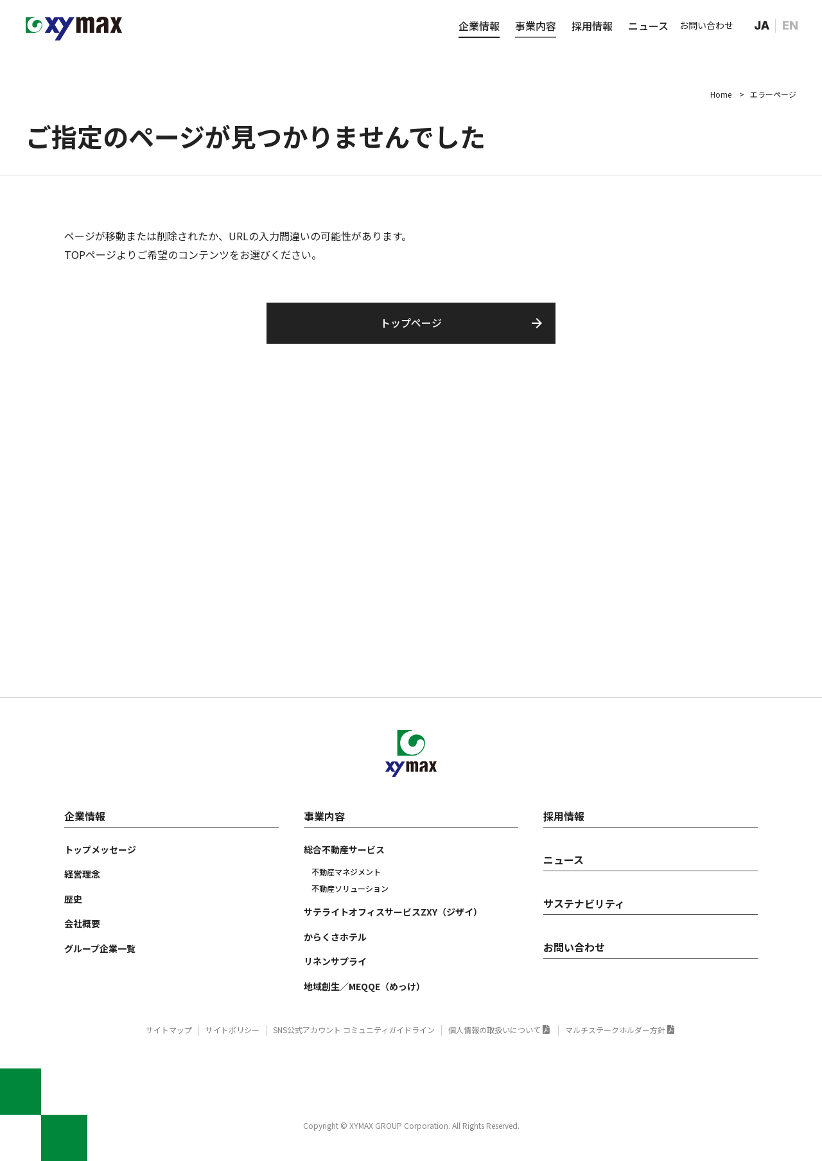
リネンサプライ (335, 961)
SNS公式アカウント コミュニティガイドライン (354, 1029)
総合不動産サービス (344, 849)
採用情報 (592, 25)
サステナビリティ (584, 903)
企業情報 (479, 25)
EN (790, 25)
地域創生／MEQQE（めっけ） (364, 986)
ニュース (648, 25)
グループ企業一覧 (100, 948)
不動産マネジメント (346, 871)
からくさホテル (335, 936)
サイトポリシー (232, 1029)
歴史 (73, 898)
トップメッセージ (100, 849)
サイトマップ (169, 1029)
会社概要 (82, 923)
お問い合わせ (706, 25)
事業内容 (535, 25)
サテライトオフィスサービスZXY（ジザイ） (393, 911)
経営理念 (82, 873)
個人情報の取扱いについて (494, 1029)
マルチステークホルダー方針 (615, 1029)
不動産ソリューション (350, 888)
